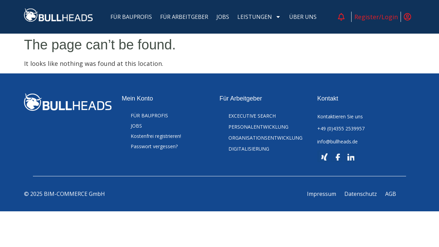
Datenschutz (360, 194)
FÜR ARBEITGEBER (184, 17)
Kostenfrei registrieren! (156, 136)
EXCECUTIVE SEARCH (252, 116)
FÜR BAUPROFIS (131, 17)
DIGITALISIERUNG (248, 148)
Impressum (321, 194)
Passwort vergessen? (154, 146)
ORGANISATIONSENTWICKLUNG (265, 137)
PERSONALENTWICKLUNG (258, 127)
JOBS (222, 17)
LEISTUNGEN (259, 17)
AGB (390, 194)
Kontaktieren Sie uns (340, 116)
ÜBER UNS (303, 17)
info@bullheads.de (337, 141)
